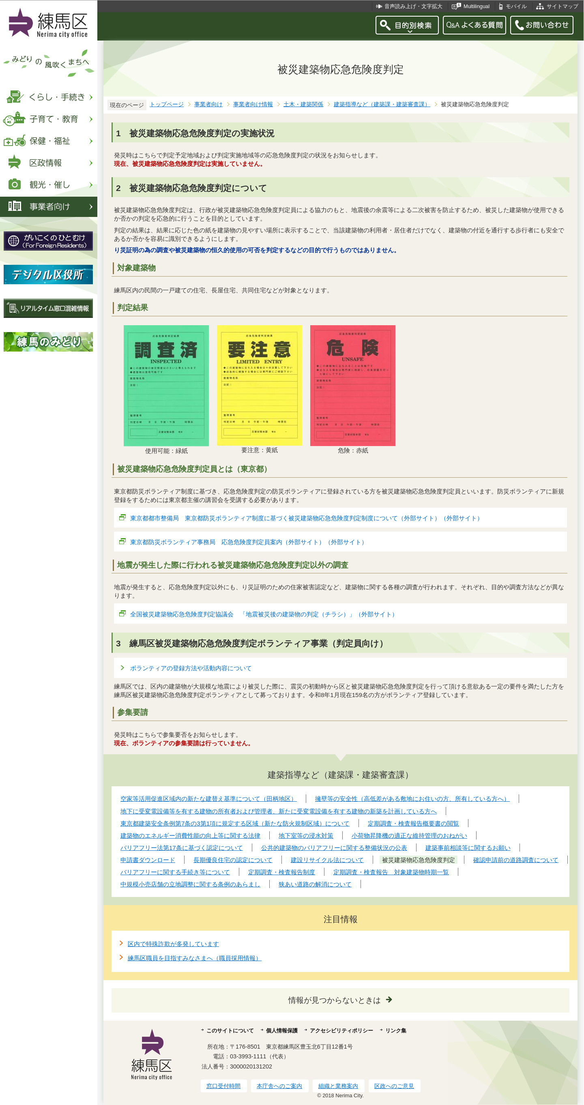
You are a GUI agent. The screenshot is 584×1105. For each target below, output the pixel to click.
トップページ (167, 104)
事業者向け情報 (253, 104)
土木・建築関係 (303, 104)
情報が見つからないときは (334, 1000)
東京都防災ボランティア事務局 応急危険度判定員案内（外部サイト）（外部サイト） (249, 542)
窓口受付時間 (223, 1086)
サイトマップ (562, 6)
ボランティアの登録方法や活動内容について (191, 668)
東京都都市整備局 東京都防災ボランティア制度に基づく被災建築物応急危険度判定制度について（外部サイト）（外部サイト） (306, 518)
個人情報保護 (282, 1031)
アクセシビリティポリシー (341, 1031)
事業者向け (208, 104)
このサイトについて (230, 1031)
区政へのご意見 (394, 1086)
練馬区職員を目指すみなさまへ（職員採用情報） (195, 958)
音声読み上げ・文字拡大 (413, 6)
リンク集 (395, 1031)
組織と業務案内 (338, 1086)
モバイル (516, 6)
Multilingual (477, 6)
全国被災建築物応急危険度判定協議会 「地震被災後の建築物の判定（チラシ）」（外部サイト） (264, 614)
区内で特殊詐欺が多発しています (173, 943)
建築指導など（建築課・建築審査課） (382, 104)
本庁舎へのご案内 (279, 1086)
